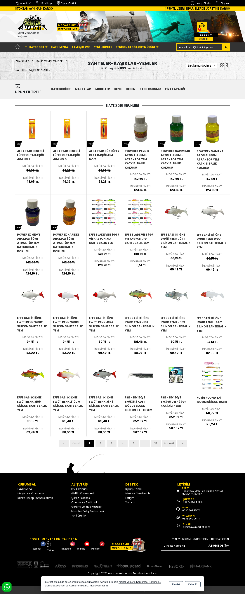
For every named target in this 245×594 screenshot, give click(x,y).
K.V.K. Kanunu (79, 489)
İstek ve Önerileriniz (137, 493)
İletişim (129, 498)
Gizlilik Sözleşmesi (82, 493)
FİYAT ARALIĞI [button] (175, 89)
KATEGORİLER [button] (61, 89)
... (145, 443)
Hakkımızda (59, 47)
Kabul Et (192, 584)
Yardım (130, 502)
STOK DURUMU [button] (150, 89)
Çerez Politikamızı (79, 585)
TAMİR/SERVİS (81, 47)
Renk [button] (118, 89)
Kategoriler (36, 47)
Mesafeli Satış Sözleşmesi (87, 511)
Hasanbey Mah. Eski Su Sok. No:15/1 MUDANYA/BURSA (202, 492)
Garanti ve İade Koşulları (86, 507)
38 (155, 443)
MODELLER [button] (102, 89)
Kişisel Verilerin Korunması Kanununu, (140, 582)
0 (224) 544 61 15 (193, 502)
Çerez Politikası (80, 498)
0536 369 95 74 (191, 510)
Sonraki (169, 443)
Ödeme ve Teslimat (84, 502)
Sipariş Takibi (133, 489)
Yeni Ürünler (79, 515)
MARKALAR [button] (83, 89)
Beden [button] (130, 89)
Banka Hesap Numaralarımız (35, 498)
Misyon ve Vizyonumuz (32, 493)
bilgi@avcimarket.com (196, 527)
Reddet (176, 584)
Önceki (76, 443)
